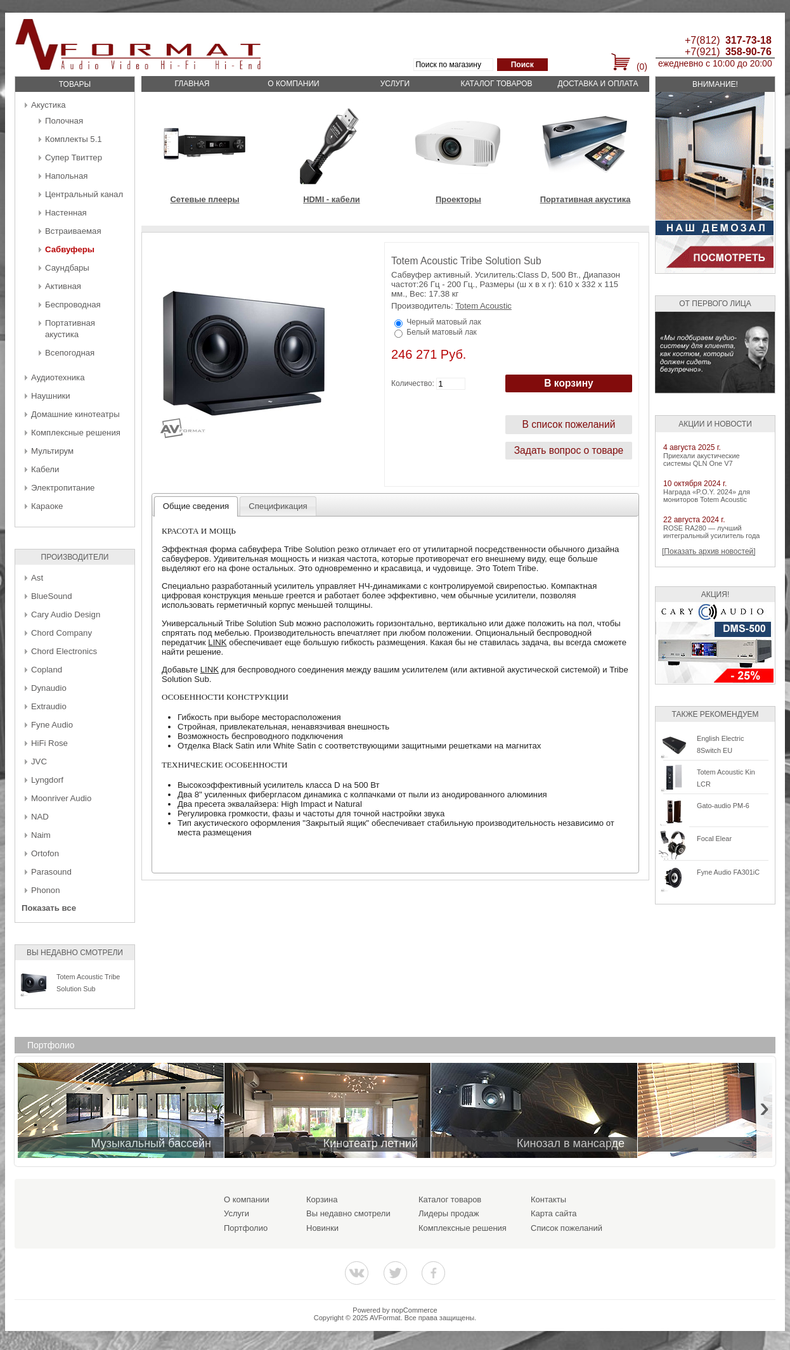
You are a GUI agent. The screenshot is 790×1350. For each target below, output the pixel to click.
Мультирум (52, 451)
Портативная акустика (585, 199)
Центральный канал (84, 194)
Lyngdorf (47, 780)
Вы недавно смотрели (348, 1213)
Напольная (66, 176)
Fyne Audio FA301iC (728, 872)
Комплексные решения (75, 432)
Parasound (51, 872)
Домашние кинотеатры (75, 414)
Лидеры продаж (448, 1213)
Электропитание (62, 487)
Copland (46, 669)
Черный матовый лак (443, 322)
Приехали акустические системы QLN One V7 (701, 459)
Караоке (47, 506)
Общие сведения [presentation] (196, 506)
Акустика (48, 105)
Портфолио (246, 1228)
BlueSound (51, 596)
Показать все (49, 908)
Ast (37, 577)
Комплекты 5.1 (73, 139)
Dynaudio (49, 688)
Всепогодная (69, 352)
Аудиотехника (57, 377)
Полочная (64, 120)
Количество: (412, 383)
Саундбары (67, 268)
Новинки (322, 1228)
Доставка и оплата (598, 83)
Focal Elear (714, 838)
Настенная (66, 212)
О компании (293, 83)
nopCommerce (414, 1310)
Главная (191, 83)
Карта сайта (553, 1213)
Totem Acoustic (483, 306)
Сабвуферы (69, 249)
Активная (63, 286)
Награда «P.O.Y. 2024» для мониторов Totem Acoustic (706, 495)
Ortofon (45, 853)
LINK (217, 642)
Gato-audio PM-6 (723, 805)
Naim (41, 835)
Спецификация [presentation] (278, 506)
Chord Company (61, 633)
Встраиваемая (73, 231)
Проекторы (458, 199)
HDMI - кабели (331, 199)
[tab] (196, 506)
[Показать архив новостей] (709, 551)
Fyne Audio (52, 725)
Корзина (322, 1199)
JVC (39, 761)
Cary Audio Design (65, 614)
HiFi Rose (49, 743)
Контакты (548, 1199)
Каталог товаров (496, 83)
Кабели (45, 469)
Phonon (45, 890)
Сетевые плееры (204, 199)
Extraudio (49, 706)
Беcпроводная (73, 304)
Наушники (50, 396)
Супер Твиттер (73, 157)
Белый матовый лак (441, 332)
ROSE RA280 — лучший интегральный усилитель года (711, 531)
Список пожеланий (566, 1228)
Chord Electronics (64, 651)
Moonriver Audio (61, 798)
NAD (40, 816)
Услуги (395, 83)
